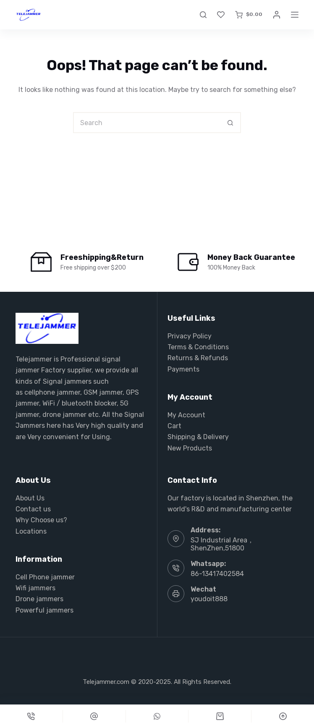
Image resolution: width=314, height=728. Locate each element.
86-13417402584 (217, 574)
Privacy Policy (189, 336)
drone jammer (64, 415)
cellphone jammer (52, 392)
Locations (31, 531)
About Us (30, 498)
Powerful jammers (44, 610)
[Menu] (294, 14)
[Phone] (31, 716)
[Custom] (94, 716)
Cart (174, 426)
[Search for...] (146, 122)
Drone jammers (39, 599)
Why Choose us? (41, 520)
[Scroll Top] (282, 716)
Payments (183, 369)
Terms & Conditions (198, 347)
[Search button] (230, 122)
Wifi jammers (35, 588)
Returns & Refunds (197, 358)
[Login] (276, 14)
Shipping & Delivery (198, 437)
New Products (189, 448)
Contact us (33, 509)
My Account (186, 415)
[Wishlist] (221, 14)
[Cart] (219, 716)
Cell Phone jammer (45, 577)
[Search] (203, 14)
